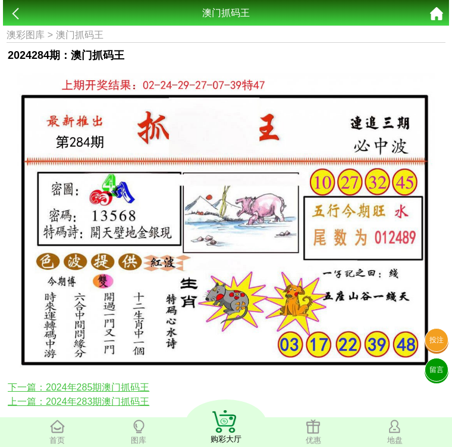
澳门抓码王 (79, 35)
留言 (436, 370)
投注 (436, 340)
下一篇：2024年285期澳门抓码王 (78, 387)
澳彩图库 (26, 35)
